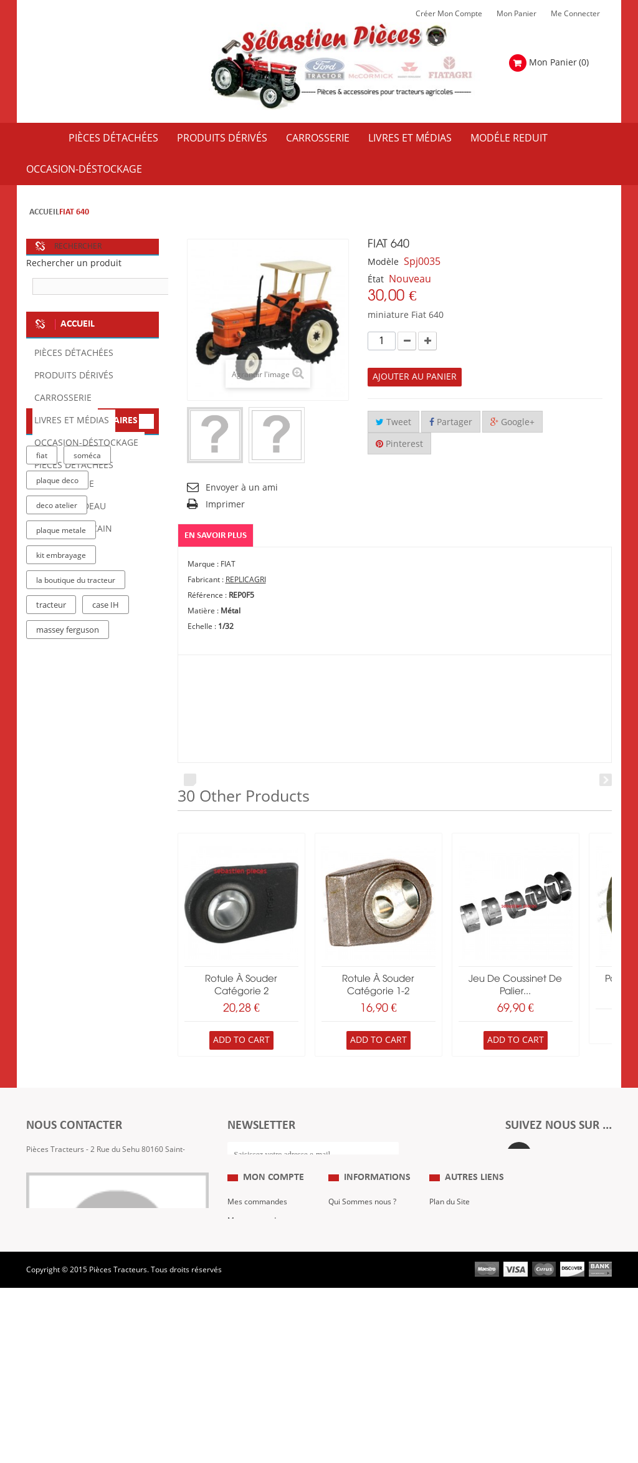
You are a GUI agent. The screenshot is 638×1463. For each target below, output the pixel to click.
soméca (87, 649)
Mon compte (273, 1231)
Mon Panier (516, 13)
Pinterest (399, 444)
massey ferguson (67, 823)
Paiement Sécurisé (360, 1330)
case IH (105, 798)
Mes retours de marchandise (253, 1283)
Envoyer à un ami (242, 487)
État (376, 279)
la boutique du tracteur (75, 773)
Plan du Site (449, 1255)
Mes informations (257, 1330)
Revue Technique (458, 1292)
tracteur (51, 798)
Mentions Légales (358, 1274)
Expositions (449, 1274)
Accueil (44, 212)
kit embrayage (61, 748)
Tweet (393, 422)
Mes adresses (251, 1311)
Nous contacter (455, 1311)
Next (605, 780)
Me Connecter (575, 13)
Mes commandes (257, 1255)
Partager (450, 422)
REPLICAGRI (246, 579)
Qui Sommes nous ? (362, 1255)
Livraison (343, 1311)
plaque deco (57, 673)
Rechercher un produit (73, 263)
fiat (41, 649)
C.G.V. (338, 1292)
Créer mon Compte (449, 13)
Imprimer (225, 504)
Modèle (383, 262)
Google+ (512, 422)
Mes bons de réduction (267, 1349)
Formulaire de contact (77, 1202)
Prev (190, 780)
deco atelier (56, 698)
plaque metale (61, 723)
